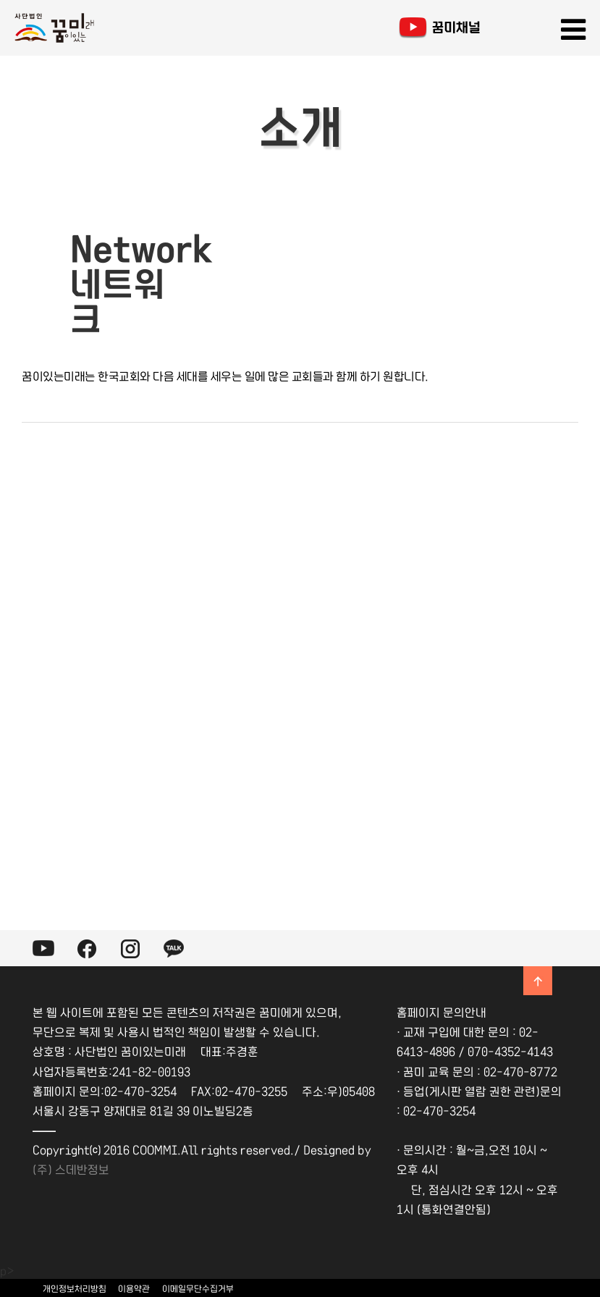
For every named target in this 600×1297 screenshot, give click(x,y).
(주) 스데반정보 (71, 1169)
